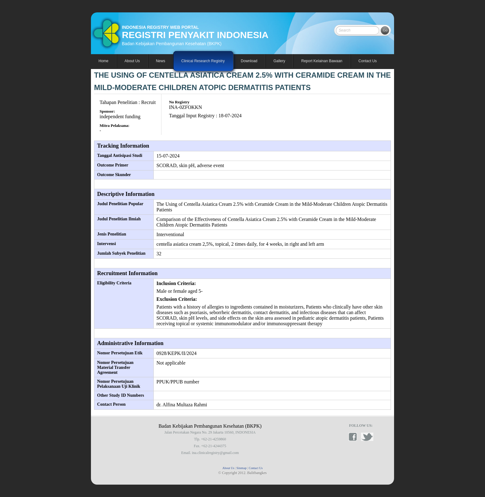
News (160, 61)
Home (104, 61)
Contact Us (367, 61)
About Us (228, 468)
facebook (355, 437)
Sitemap (242, 468)
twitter (367, 437)
